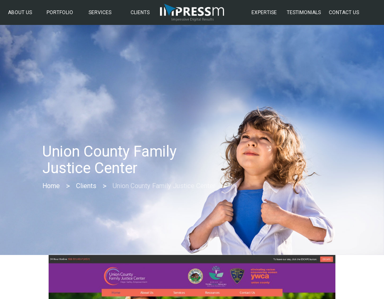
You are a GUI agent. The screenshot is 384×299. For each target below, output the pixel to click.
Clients (140, 12)
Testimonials (304, 12)
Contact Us (344, 12)
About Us (20, 12)
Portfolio (60, 12)
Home (51, 186)
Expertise (264, 12)
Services (100, 12)
